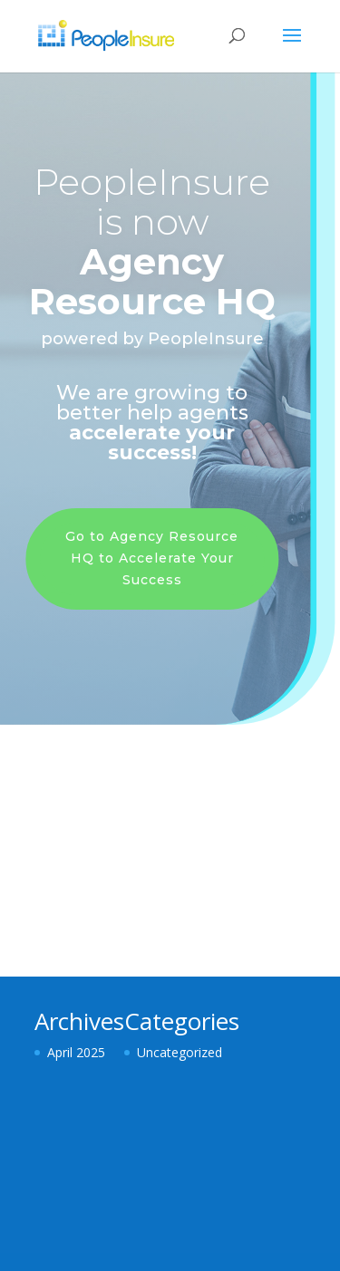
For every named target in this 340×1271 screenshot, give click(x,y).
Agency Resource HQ (150, 281)
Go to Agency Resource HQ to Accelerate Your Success (150, 558)
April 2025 (76, 1052)
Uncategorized (179, 1052)
